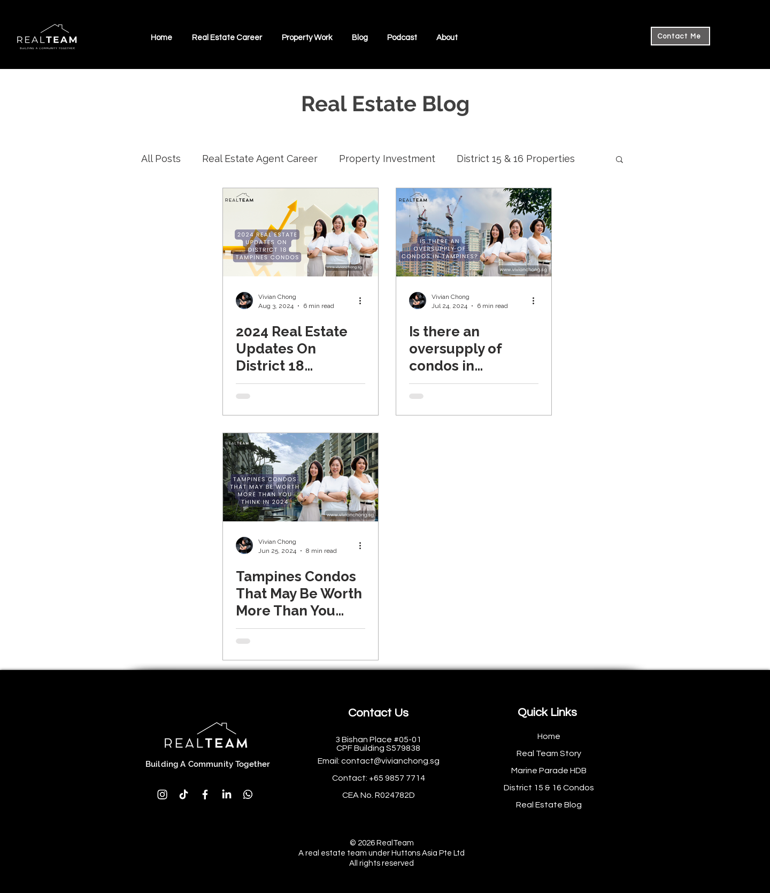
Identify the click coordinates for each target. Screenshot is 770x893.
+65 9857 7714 (397, 778)
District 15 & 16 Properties (516, 158)
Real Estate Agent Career (260, 158)
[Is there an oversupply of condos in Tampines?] (473, 232)
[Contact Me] (680, 36)
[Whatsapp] (248, 794)
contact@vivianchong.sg (390, 761)
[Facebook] (205, 794)
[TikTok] (183, 794)
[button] (227, 37)
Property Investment (387, 158)
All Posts (161, 158)
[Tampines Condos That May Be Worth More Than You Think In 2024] (300, 477)
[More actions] (363, 300)
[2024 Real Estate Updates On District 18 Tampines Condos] (300, 232)
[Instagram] (162, 794)
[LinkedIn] (226, 794)
